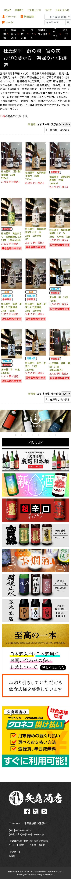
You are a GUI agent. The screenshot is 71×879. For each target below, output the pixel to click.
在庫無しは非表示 (58, 130)
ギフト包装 (65, 34)
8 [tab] (55, 435)
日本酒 (4, 34)
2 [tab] (21, 435)
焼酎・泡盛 (23, 34)
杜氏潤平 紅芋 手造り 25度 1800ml (35, 366)
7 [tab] (50, 435)
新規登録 (27, 17)
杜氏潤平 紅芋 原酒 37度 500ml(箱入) (59, 366)
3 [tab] (27, 435)
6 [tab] (44, 435)
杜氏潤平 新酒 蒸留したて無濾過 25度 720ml (11, 307)
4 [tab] (33, 435)
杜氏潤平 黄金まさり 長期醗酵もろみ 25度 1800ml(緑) (12, 237)
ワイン (32, 34)
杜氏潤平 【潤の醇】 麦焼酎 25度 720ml (12, 175)
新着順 (32, 124)
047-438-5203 (23, 830)
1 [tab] (16, 435)
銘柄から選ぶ (13, 34)
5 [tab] (38, 435)
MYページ (9, 17)
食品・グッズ (55, 34)
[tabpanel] (35, 421)
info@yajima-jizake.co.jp (30, 834)
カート (7, 22)
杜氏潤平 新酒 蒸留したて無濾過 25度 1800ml (35, 307)
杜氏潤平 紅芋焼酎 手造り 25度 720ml (36, 176)
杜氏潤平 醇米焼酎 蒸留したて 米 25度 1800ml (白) (36, 234)
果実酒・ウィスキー (43, 34)
